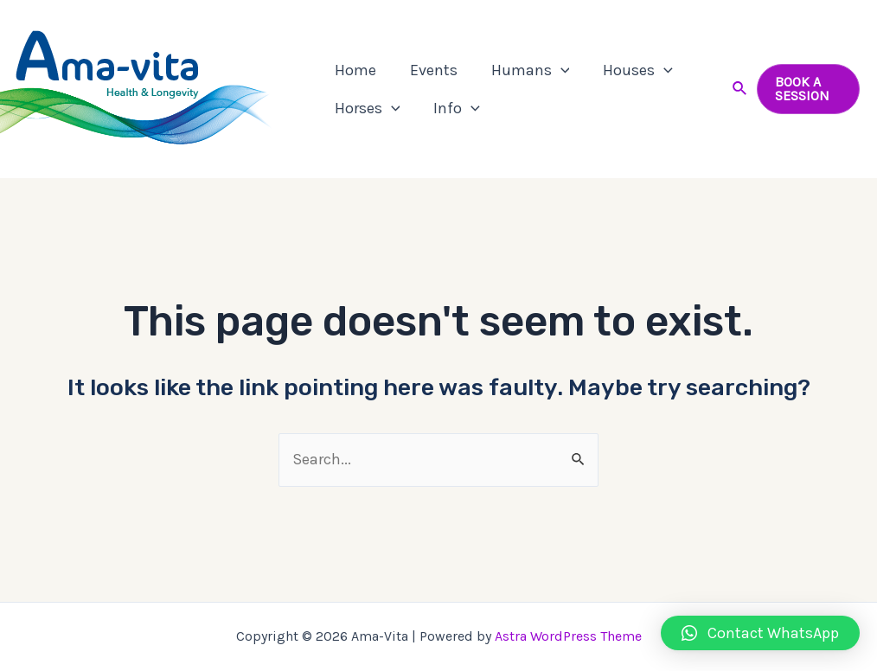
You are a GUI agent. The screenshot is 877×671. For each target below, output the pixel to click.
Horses (366, 108)
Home (353, 70)
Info (453, 108)
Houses (629, 70)
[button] (760, 633)
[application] (554, 70)
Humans (523, 70)
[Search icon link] (738, 89)
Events (429, 70)
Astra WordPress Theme (568, 636)
